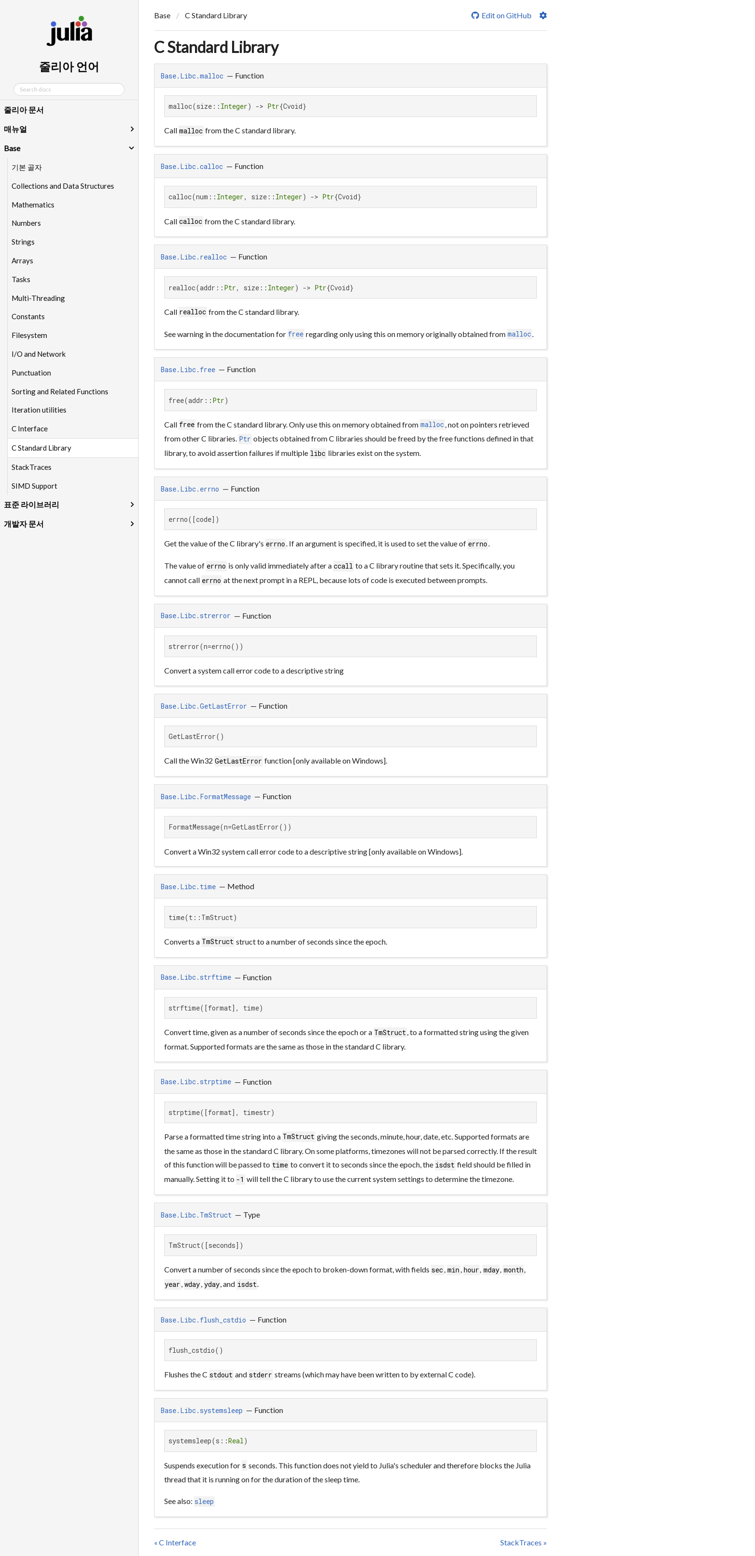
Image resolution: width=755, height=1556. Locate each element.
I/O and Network (39, 354)
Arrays (22, 260)
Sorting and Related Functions (60, 391)
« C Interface (175, 1542)
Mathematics (33, 204)
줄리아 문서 (24, 109)
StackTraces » (523, 1542)
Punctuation (31, 372)
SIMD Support (34, 485)
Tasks (21, 279)
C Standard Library (41, 447)
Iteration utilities (39, 409)
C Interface (30, 428)
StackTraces (32, 467)
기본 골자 (27, 167)
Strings (23, 241)
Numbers (26, 223)
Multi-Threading (38, 298)
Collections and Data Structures (63, 186)
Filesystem (29, 335)
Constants (28, 316)
